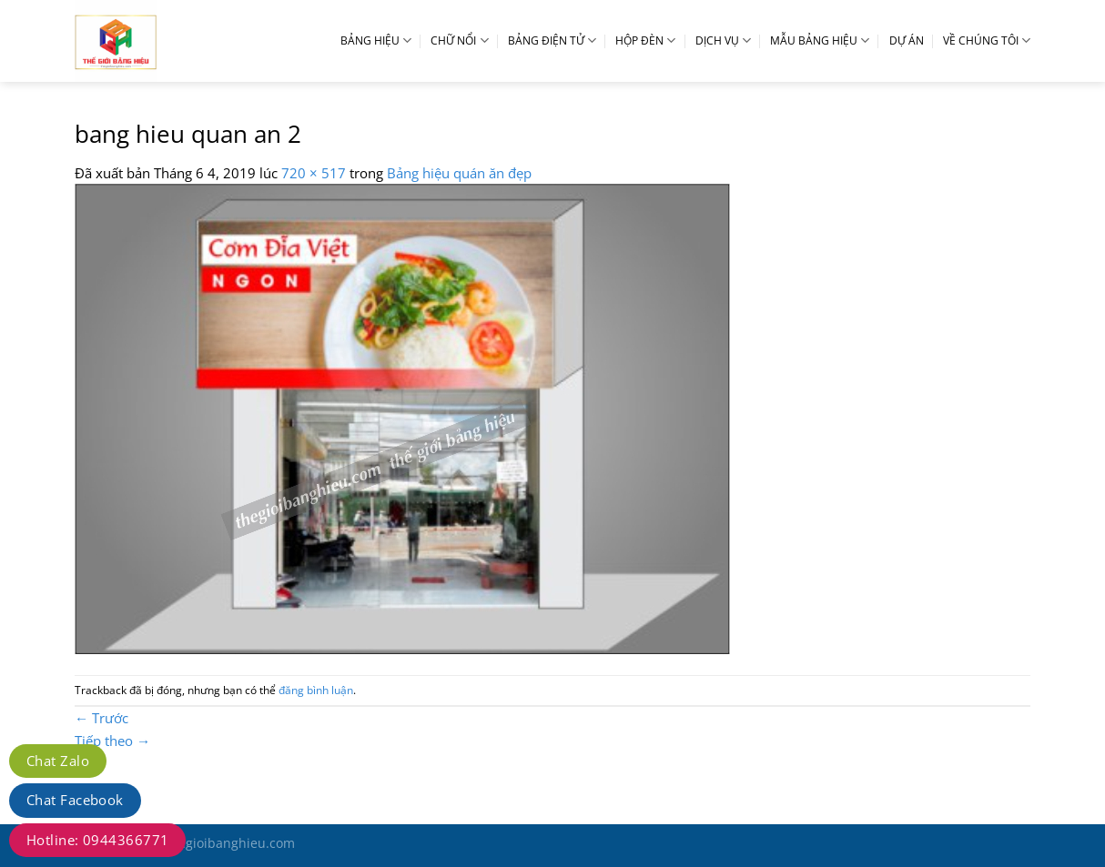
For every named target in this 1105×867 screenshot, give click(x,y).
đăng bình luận (316, 690)
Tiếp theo (112, 740)
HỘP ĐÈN (645, 40)
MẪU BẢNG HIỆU (819, 40)
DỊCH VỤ (723, 40)
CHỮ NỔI (459, 40)
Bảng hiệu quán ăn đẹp (459, 173)
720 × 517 (313, 173)
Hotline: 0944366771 (97, 840)
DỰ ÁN (906, 40)
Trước (101, 718)
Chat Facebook (75, 800)
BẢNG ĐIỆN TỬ (552, 40)
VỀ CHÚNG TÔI (986, 40)
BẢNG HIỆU (375, 40)
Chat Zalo (57, 760)
